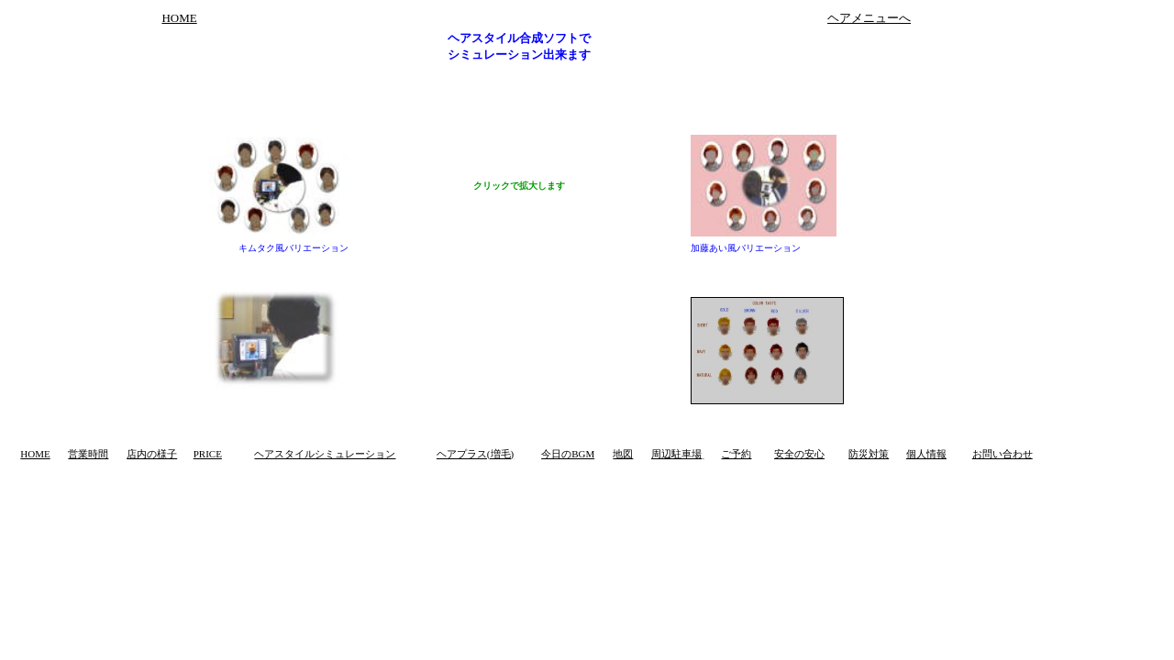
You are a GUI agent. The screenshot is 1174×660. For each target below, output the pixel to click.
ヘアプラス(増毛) (475, 453)
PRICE (208, 453)
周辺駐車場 (676, 453)
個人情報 (926, 453)
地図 (623, 453)
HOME (178, 18)
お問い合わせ (1002, 453)
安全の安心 (799, 453)
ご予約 (736, 453)
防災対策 (868, 453)
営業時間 (88, 453)
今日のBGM (567, 453)
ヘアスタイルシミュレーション (324, 453)
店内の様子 (152, 453)
